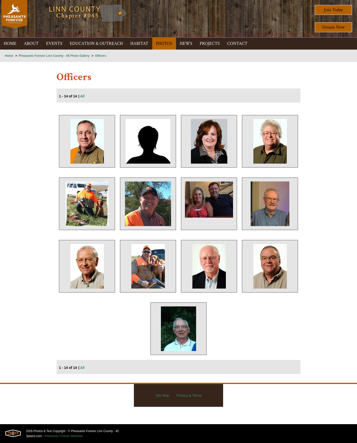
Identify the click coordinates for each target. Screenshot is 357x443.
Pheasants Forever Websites (64, 436)
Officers (100, 56)
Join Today (333, 10)
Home (9, 56)
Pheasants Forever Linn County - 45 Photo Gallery (54, 56)
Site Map (162, 395)
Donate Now (333, 27)
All (82, 96)
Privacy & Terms (189, 395)
